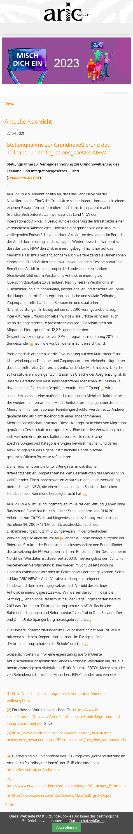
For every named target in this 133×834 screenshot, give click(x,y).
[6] (9, 795)
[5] (9, 779)
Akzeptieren (66, 827)
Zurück (10, 805)
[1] (8, 693)
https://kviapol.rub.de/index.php (33, 769)
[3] (9, 733)
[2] (102, 389)
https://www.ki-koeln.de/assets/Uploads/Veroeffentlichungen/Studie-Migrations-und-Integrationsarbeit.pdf (64, 717)
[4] (62, 538)
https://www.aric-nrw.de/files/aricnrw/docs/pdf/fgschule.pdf (61, 795)
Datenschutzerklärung (87, 820)
